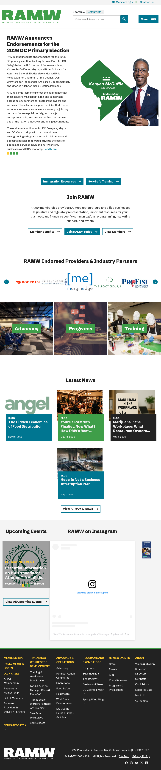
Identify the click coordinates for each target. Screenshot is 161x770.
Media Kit (140, 695)
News (112, 664)
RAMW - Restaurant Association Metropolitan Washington (82, 634)
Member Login (122, 2)
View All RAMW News (78, 509)
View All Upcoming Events (23, 602)
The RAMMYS (91, 678)
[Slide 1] (11, 153)
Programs (88, 668)
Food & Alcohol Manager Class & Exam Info (40, 690)
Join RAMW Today (79, 232)
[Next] (155, 282)
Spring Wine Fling (93, 699)
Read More (50, 149)
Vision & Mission (145, 664)
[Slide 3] (17, 153)
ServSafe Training (100, 181)
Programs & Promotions (116, 687)
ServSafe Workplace (36, 715)
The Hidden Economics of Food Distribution (28, 424)
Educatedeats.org (17, 725)
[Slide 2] (14, 153)
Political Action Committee (65, 675)
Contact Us (146, 2)
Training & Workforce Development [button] (40, 662)
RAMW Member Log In (14, 666)
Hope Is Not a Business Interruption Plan (80, 482)
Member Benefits (42, 232)
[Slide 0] (8, 153)
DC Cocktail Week (93, 689)
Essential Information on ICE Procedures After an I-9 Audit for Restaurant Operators (25, 573)
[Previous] (6, 282)
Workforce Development (64, 701)
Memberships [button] (13, 657)
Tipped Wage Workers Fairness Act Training (40, 704)
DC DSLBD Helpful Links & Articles (65, 713)
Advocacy (62, 668)
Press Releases (118, 680)
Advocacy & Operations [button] (65, 660)
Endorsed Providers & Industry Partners (14, 707)
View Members (114, 232)
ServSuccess (37, 722)
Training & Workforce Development (38, 676)
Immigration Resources (59, 181)
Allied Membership (11, 681)
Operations (63, 683)
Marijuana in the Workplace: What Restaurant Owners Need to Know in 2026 (132, 426)
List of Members (13, 698)
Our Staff (140, 678)
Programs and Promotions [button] (93, 660)
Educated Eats (91, 673)
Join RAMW (11, 673)
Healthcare (63, 693)
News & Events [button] (119, 657)
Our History (142, 684)
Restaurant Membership (11, 690)
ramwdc (120, 634)
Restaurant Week (93, 684)
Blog (111, 674)
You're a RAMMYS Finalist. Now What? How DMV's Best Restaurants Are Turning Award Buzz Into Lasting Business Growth (79, 426)
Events (113, 669)
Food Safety (63, 688)
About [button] (139, 657)
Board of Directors (141, 671)
